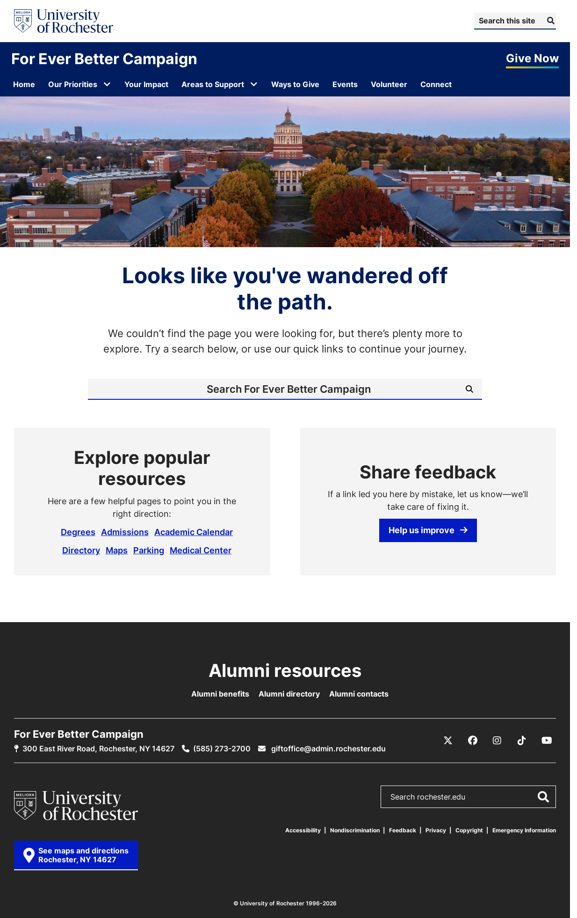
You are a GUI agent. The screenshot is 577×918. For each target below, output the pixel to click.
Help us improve (428, 530)
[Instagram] (497, 740)
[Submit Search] (549, 21)
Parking (148, 550)
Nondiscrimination (355, 830)
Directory (81, 550)
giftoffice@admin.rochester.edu (327, 748)
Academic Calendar (193, 532)
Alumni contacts (359, 694)
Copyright (469, 830)
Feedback (402, 830)
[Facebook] (472, 740)
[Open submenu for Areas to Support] (254, 84)
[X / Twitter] (448, 740)
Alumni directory (289, 694)
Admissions (125, 532)
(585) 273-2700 (222, 748)
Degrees (78, 532)
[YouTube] (546, 740)
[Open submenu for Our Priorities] (107, 84)
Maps (117, 550)
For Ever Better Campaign (104, 58)
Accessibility (303, 830)
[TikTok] (521, 740)
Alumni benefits (220, 694)
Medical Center (200, 550)
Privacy (436, 830)
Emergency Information (524, 830)
